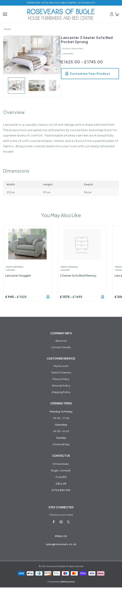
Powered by (61, 581)
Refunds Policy (61, 385)
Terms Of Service (61, 372)
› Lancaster (67, 53)
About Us (61, 340)
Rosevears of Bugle (56, 566)
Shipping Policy (61, 392)
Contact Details (61, 347)
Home (7, 29)
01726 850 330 (61, 490)
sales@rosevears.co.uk (61, 544)
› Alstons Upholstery (72, 48)
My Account (61, 365)
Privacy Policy (61, 379)
